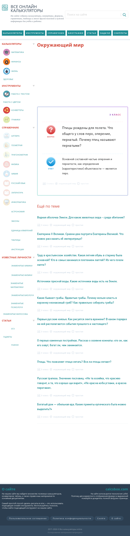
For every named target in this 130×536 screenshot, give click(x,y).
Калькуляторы (12, 33)
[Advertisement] (82, 77)
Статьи (91, 33)
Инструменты (35, 33)
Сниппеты (120, 33)
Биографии (75, 33)
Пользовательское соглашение (28, 518)
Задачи (105, 33)
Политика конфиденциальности (72, 518)
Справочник (56, 33)
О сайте (116, 518)
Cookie (101, 518)
